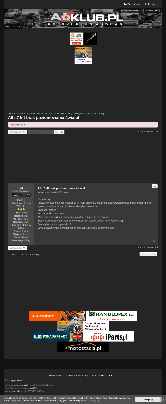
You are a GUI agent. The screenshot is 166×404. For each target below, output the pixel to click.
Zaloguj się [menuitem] (151, 4)
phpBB (24, 385)
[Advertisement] (83, 88)
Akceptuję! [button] (148, 400)
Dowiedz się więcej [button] (90, 400)
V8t (21, 188)
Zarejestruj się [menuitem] (131, 4)
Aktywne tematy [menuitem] (153, 11)
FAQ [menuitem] (8, 26)
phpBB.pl (33, 388)
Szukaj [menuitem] (17, 26)
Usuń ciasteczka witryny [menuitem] (77, 375)
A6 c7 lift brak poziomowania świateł (43, 117)
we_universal (14, 391)
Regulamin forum (17, 125)
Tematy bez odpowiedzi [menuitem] (131, 11)
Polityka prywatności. (14, 380)
